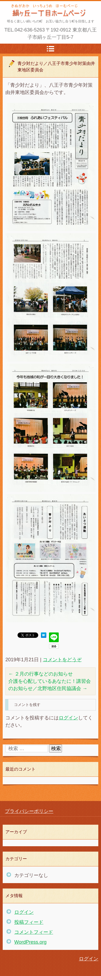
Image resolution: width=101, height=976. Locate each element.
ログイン (68, 717)
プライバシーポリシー (29, 811)
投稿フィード (28, 922)
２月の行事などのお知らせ (40, 674)
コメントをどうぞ (62, 659)
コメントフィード (33, 932)
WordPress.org (30, 942)
